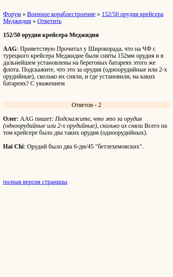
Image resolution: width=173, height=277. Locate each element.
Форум (12, 14)
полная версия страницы (35, 182)
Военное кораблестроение (61, 14)
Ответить (49, 21)
